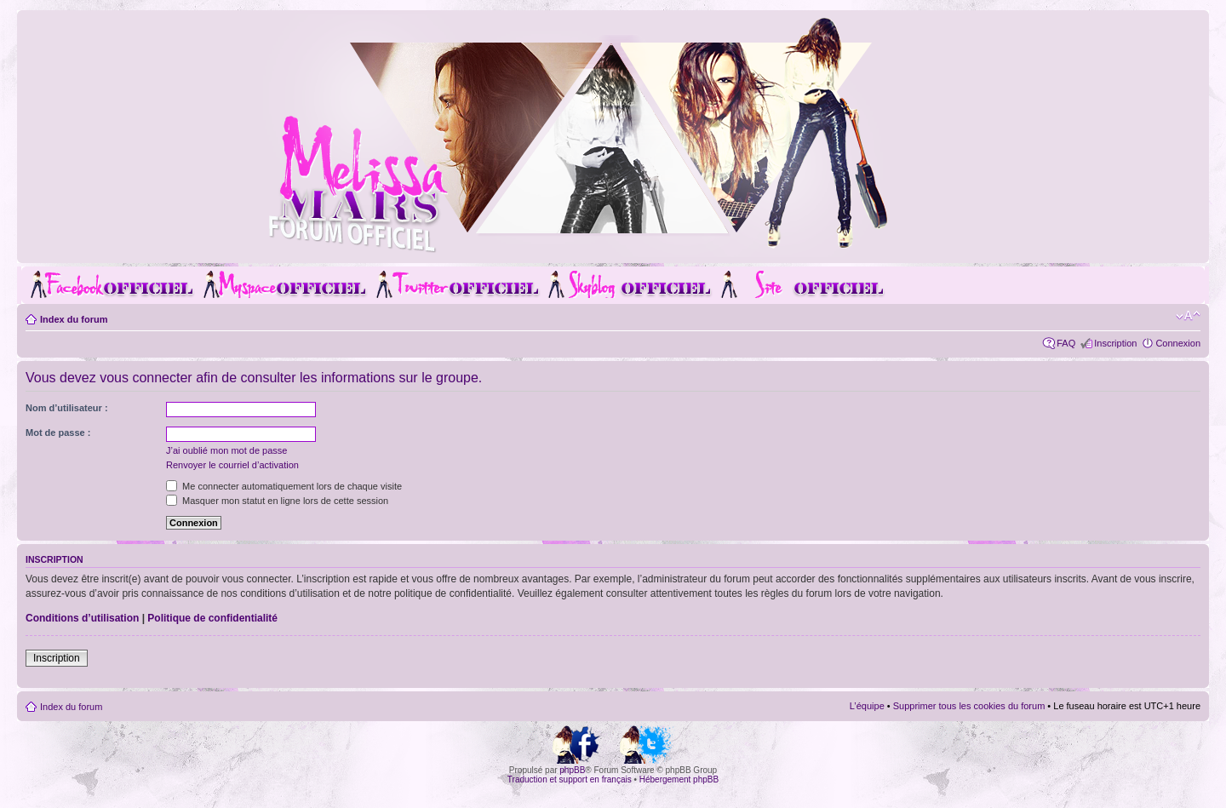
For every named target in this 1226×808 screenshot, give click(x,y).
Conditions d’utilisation (82, 618)
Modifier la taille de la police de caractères (1188, 316)
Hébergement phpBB (679, 779)
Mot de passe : (58, 432)
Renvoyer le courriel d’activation (232, 465)
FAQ (1066, 343)
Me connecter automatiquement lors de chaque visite (284, 486)
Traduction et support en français (569, 779)
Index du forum (73, 319)
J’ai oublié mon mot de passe (226, 450)
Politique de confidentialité (212, 618)
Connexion (1177, 343)
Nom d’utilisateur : (67, 408)
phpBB (572, 770)
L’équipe (867, 706)
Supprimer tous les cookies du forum (969, 706)
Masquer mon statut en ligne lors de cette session (277, 501)
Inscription (1115, 343)
